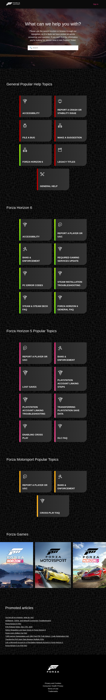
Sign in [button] (95, 4)
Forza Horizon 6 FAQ (13, 624)
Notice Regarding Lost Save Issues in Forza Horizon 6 (25, 630)
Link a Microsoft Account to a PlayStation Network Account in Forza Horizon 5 (34, 642)
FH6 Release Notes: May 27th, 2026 (18, 627)
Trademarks (53, 691)
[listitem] (35, 106)
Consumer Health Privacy (53, 686)
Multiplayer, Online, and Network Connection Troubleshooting (28, 621)
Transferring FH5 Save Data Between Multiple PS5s (24, 639)
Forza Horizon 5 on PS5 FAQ (16, 646)
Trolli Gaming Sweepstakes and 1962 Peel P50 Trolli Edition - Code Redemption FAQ (37, 636)
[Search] (53, 47)
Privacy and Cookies (53, 683)
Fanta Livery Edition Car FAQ (16, 633)
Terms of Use (53, 689)
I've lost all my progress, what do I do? (19, 617)
